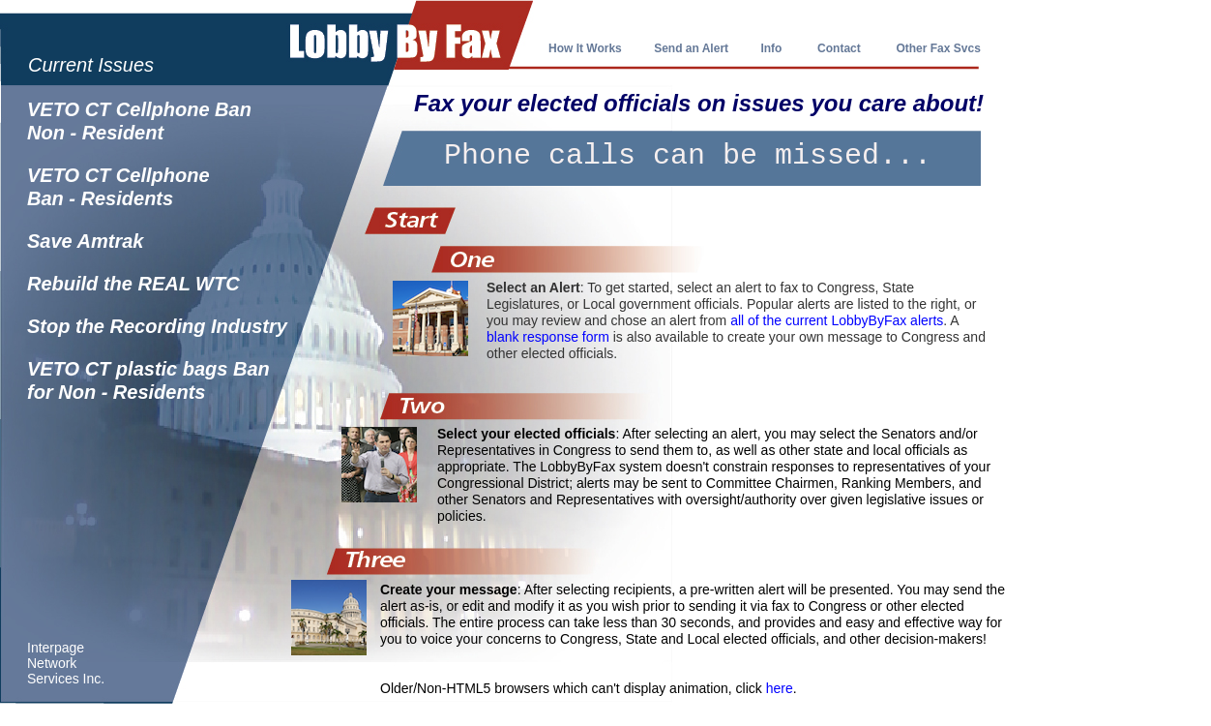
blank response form (548, 337)
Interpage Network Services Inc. (65, 663)
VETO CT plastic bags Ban (148, 368)
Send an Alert (692, 48)
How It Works (585, 48)
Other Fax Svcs (938, 48)
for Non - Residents (116, 392)
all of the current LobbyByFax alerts (836, 320)
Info (771, 48)
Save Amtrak (85, 241)
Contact (839, 48)
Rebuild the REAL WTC (133, 283)
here (779, 688)
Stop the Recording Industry (157, 326)
